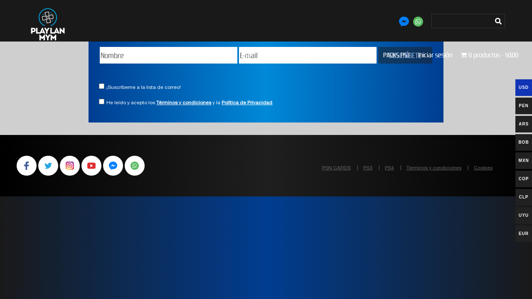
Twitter (48, 166)
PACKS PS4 (361, 55)
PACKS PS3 (396, 55)
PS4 (263, 55)
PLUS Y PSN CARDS (317, 55)
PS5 (246, 55)
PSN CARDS (336, 168)
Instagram (70, 166)
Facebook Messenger (113, 166)
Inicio (200, 55)
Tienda (224, 55)
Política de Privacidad (247, 102)
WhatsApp (135, 166)
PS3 (281, 55)
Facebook (27, 166)
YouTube (91, 166)
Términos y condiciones (183, 102)
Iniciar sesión (435, 55)
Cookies (483, 168)
